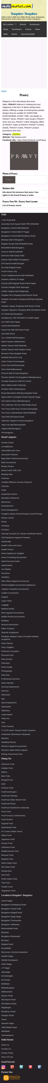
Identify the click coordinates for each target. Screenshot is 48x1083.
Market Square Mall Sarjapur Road (16, 349)
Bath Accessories (8, 462)
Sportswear (6, 706)
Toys (3, 722)
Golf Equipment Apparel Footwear (15, 537)
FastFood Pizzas (8, 803)
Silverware (5, 695)
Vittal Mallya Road (9, 1027)
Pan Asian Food (8, 867)
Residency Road (8, 1011)
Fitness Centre (7, 518)
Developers (17, 29)
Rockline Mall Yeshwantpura (13, 389)
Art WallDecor (7, 446)
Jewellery (16, 134)
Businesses (35, 24)
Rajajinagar (6, 1007)
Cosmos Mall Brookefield (12, 252)
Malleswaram (7, 992)
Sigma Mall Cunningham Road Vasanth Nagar (21, 397)
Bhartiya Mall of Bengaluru (12, 240)
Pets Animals (6, 659)
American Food (7, 764)
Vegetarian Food (8, 891)
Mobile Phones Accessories (13, 616)
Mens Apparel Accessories (12, 613)
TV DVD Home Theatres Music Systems (18, 730)
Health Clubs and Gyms (11, 545)
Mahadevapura (7, 988)
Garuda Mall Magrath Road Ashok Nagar (18, 283)
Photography (6, 671)
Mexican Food (7, 855)
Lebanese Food (8, 847)
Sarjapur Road (7, 1015)
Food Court (6, 811)
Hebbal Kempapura (9, 960)
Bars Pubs (5, 776)
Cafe (3, 784)
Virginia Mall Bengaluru (11, 428)
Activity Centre (7, 442)
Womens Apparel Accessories (14, 746)
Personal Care (7, 655)
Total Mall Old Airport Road (12, 417)
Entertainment (7, 506)
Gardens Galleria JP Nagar (12, 279)
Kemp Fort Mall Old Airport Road (15, 330)
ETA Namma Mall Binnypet (12, 263)
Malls (5, 34)
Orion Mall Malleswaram (11, 369)
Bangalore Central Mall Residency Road (18, 236)
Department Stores (9, 494)
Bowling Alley (7, 474)
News (37, 29)
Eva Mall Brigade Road (11, 267)
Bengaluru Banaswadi (10, 936)
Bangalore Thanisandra (11, 920)
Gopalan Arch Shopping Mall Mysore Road (19, 295)
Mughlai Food (7, 859)
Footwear (5, 526)
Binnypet (5, 940)
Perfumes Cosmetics (10, 651)
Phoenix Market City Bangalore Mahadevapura (21, 377)
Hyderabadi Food (8, 827)
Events (28, 29)
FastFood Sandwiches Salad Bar (15, 808)
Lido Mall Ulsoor (8, 334)
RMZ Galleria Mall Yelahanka (13, 385)
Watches (5, 738)
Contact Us (6, 1049)
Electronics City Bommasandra (14, 952)
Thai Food (5, 883)
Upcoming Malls (28, 34)
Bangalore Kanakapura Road (13, 905)
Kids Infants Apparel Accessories (15, 581)
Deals (5, 29)
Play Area (5, 675)
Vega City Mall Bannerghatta (13, 425)
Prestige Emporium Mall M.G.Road (16, 381)
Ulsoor (4, 1019)
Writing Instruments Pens (12, 754)
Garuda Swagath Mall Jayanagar (15, 287)
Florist (4, 522)
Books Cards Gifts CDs (11, 470)
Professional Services (10, 679)
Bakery (4, 772)
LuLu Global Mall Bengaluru (13, 338)
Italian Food (6, 835)
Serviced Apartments (10, 687)
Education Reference (10, 498)
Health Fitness (7, 549)
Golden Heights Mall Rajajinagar (15, 291)
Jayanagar (5, 972)
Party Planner (7, 643)
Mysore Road (7, 996)
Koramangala (7, 976)
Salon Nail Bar (7, 683)
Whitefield (5, 1031)
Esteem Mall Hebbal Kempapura (15, 259)
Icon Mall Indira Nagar (10, 322)
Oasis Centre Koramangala (12, 361)
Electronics (6, 502)
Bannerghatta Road (9, 928)
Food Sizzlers (7, 819)
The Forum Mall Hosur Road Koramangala (19, 409)
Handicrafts (6, 541)
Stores (14, 34)
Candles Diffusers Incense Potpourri (16, 482)
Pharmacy (5, 663)
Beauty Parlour (7, 466)
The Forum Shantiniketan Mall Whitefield (18, 413)
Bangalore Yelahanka (10, 924)
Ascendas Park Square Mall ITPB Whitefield (20, 224)
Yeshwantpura (7, 1035)
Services (5, 691)
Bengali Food (7, 780)
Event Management (9, 510)
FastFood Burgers (9, 792)
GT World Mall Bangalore (12, 314)
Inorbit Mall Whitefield (10, 326)
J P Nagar (5, 968)
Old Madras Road (8, 1003)
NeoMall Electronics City (11, 357)
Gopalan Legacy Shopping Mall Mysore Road (20, 306)
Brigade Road (7, 944)
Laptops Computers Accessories (15, 589)
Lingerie (4, 597)
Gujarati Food (7, 823)
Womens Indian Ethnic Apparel (14, 750)
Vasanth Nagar (7, 1023)
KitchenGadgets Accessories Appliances (18, 585)
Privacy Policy (7, 1053)
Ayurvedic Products (9, 454)
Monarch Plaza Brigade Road (13, 353)
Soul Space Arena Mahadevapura (15, 401)
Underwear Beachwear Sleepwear (15, 734)
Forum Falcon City (9, 271)
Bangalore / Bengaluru (24, 13)
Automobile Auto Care (10, 450)
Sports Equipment (9, 702)
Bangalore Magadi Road (11, 912)
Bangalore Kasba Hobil (11, 909)
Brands (23, 24)
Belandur (5, 932)
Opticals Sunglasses (10, 632)
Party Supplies (7, 647)
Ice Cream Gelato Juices (11, 831)
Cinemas (5, 486)
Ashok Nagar (6, 901)
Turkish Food (6, 887)
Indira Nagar (6, 964)
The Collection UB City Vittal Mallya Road (19, 405)
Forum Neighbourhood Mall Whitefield (17, 275)
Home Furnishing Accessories (14, 557)
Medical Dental (7, 609)
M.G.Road (5, 980)
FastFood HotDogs (9, 796)
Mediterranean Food (10, 851)
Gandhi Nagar (7, 956)
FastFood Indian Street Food (13, 800)
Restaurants (6, 871)
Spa (3, 699)
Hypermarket (6, 565)
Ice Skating (6, 569)
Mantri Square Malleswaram (13, 341)
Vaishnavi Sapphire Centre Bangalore (17, 421)
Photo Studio (6, 667)
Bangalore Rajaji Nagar (11, 916)
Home (3, 91)
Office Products (7, 628)
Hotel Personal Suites (10, 561)
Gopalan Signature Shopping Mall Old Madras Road (23, 310)
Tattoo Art (5, 718)
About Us (5, 1045)
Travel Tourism (7, 726)
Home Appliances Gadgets (12, 553)
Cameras (5, 478)
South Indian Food (9, 879)
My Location (8, 24)
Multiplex (5, 621)
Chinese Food (7, 788)
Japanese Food (7, 839)
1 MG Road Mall (8, 220)
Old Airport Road (8, 999)
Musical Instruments (9, 624)
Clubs (3, 490)
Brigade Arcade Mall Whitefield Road (17, 244)
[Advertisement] (24, 63)
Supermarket (6, 714)
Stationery (5, 710)
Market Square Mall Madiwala (14, 345)
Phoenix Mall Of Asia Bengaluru (14, 373)
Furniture (5, 529)
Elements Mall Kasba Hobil (12, 255)
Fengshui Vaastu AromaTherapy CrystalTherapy (21, 514)
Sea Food (5, 875)
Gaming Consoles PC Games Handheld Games (21, 533)
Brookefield (6, 948)
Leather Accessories (10, 593)
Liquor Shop (6, 601)
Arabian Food (7, 768)
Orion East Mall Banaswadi (12, 365)
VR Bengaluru (7, 432)
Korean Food (6, 843)
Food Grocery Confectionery (13, 815)
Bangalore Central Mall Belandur (15, 228)
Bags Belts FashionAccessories (14, 458)
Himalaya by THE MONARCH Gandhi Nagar (20, 318)
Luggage (5, 605)
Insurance (5, 573)
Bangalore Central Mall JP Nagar (15, 232)
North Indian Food (9, 863)
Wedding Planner (8, 742)
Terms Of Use (7, 1057)
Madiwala (5, 984)
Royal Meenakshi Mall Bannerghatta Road (19, 393)
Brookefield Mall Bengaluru (12, 248)
